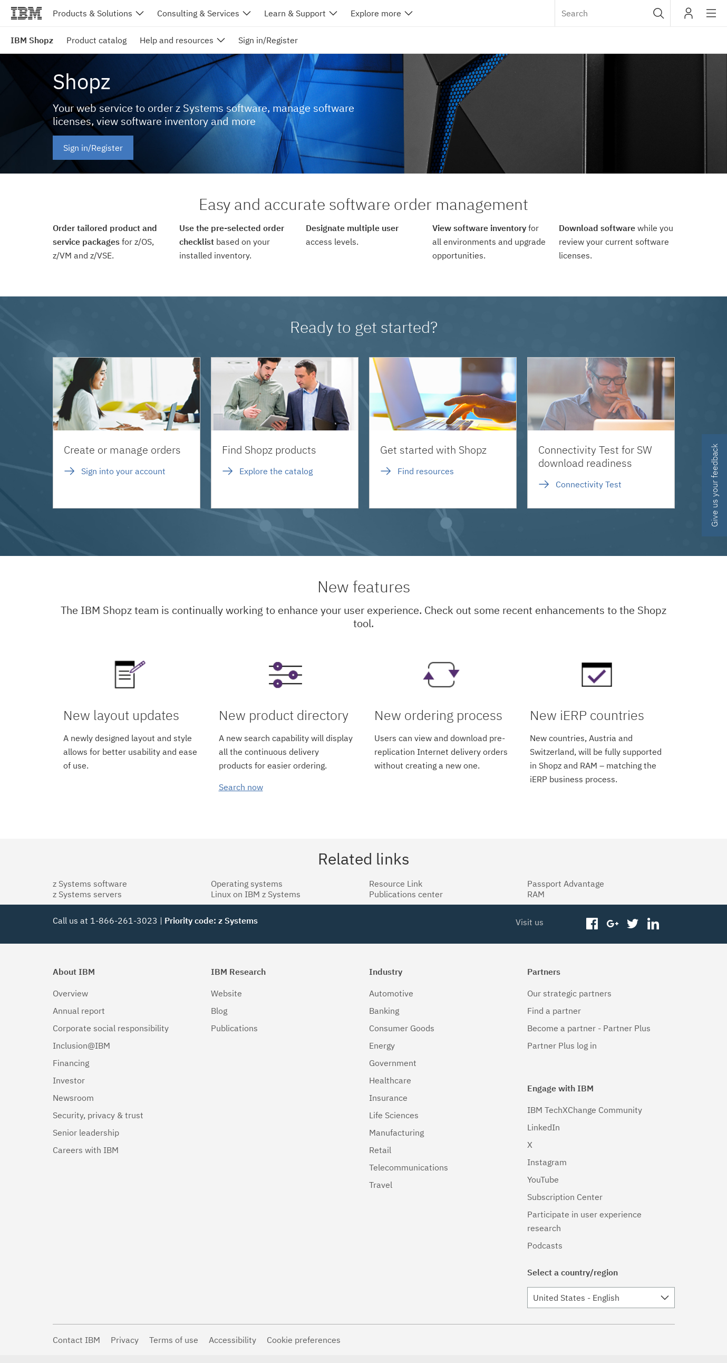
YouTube (543, 1179)
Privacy (125, 1340)
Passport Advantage (565, 883)
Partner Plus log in (562, 1045)
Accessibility (232, 1340)
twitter (632, 924)
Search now (241, 787)
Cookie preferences (304, 1340)
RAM (536, 894)
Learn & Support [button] (295, 13)
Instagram (547, 1162)
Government (392, 1063)
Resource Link (395, 883)
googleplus (612, 924)
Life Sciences (394, 1115)
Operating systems (247, 883)
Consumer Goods (401, 1028)
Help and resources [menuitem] (177, 40)
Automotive (391, 993)
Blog (219, 1010)
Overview (70, 993)
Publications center (406, 894)
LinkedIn (543, 1127)
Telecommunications (408, 1167)
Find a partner (554, 1010)
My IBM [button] (688, 17)
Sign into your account (123, 471)
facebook (591, 924)
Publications (234, 1028)
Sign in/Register (93, 147)
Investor (69, 1080)
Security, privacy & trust (98, 1115)
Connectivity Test (589, 484)
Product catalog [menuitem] (96, 40)
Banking (384, 1010)
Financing (71, 1063)
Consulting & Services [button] (198, 13)
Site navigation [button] (711, 18)
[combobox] (613, 13)
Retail (380, 1150)
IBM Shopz (32, 40)
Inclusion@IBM (81, 1045)
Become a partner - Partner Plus (589, 1028)
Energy (382, 1045)
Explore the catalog (276, 471)
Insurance (388, 1097)
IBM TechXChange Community (584, 1110)
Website (226, 993)
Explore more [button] (376, 13)
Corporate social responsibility (111, 1028)
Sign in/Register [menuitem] (268, 40)
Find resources (426, 471)
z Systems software (90, 883)
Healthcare (390, 1080)
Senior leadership (86, 1132)
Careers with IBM (86, 1150)
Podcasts (545, 1245)
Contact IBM (76, 1340)
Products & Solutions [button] (92, 13)
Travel (380, 1184)
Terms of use (173, 1340)
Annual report (79, 1010)
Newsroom (73, 1097)
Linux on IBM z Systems (256, 894)
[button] (658, 13)
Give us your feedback (714, 485)
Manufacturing (396, 1132)
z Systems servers (87, 894)
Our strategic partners (569, 993)
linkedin (653, 924)
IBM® (26, 13)
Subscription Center (565, 1197)
